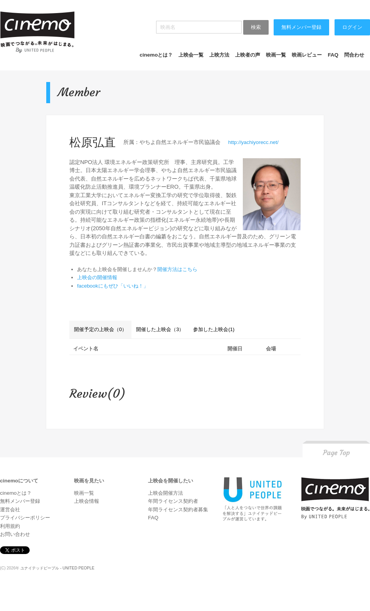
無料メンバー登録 (301, 27)
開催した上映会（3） (160, 329)
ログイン (352, 27)
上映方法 (219, 55)
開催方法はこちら (177, 269)
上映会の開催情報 (97, 277)
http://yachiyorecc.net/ (253, 142)
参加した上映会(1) (213, 329)
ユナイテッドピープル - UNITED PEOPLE (57, 568)
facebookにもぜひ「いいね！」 (112, 286)
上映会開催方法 (165, 493)
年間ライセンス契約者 (173, 501)
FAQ (333, 55)
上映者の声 (247, 55)
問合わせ (354, 55)
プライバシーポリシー (25, 518)
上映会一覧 (191, 55)
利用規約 (10, 526)
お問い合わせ (15, 534)
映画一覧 (276, 55)
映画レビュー (307, 55)
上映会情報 (86, 501)
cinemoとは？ (156, 55)
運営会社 (10, 509)
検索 (256, 27)
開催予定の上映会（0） (100, 329)
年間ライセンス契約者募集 (178, 509)
